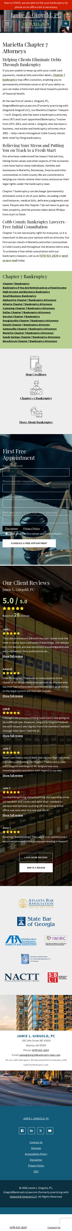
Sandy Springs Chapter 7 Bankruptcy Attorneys (31, 337)
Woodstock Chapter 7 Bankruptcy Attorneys (30, 341)
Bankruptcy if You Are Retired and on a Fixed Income (34, 287)
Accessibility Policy (36, 1154)
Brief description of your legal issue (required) (30, 512)
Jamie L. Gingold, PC (36, 15)
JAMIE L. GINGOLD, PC (36, 1118)
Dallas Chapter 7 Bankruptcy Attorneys (27, 312)
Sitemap (36, 1148)
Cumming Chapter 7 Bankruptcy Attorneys (29, 308)
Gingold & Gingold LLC (23, 1196)
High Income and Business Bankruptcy (26, 291)
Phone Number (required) (18, 481)
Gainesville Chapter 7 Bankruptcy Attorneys (30, 328)
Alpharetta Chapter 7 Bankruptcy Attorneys (29, 300)
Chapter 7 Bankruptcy (16, 283)
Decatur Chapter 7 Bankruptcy (21, 316)
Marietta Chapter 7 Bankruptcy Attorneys (28, 333)
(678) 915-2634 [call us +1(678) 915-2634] (18, 1227)
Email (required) (12, 496)
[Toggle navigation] (7, 23)
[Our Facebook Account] (22, 1130)
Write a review (36, 867)
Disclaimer (11, 528)
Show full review (13, 656)
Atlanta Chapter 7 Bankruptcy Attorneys (27, 304)
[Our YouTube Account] (49, 1130)
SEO (36, 1171)
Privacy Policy (31, 528)
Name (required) (13, 465)
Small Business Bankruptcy (19, 296)
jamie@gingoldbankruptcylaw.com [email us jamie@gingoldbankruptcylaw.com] (39, 1055)
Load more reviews (36, 857)
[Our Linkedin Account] (31, 1130)
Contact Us (53, 1227)
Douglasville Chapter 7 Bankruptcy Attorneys (31, 320)
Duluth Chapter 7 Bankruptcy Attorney (26, 324)
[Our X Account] (40, 1130)
